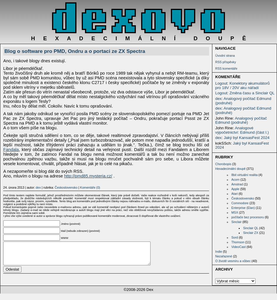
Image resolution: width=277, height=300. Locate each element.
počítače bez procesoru (247, 217)
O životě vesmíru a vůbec (233, 261)
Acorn (235, 179)
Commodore (240, 203)
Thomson (237, 242)
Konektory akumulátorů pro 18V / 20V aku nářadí (242, 85)
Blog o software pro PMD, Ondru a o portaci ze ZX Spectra (74, 51)
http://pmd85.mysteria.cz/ (88, 176)
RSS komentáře (226, 68)
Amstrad (237, 184)
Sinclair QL (250, 228)
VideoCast (238, 247)
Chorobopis (223, 164)
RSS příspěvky (225, 62)
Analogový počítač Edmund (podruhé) (243, 100)
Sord (234, 237)
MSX (234, 212)
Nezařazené (223, 256)
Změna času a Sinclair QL (251, 93)
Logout (221, 83)
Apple (235, 189)
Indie (218, 251)
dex (218, 98)
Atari (234, 193)
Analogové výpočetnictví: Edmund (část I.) (242, 130)
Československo (242, 198)
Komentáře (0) (90, 187)
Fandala (11, 149)
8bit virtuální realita (244, 175)
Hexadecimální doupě (230, 168)
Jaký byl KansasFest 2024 (247, 137)
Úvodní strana (225, 55)
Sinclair (236, 222)
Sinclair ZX (250, 232)
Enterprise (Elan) (243, 208)
